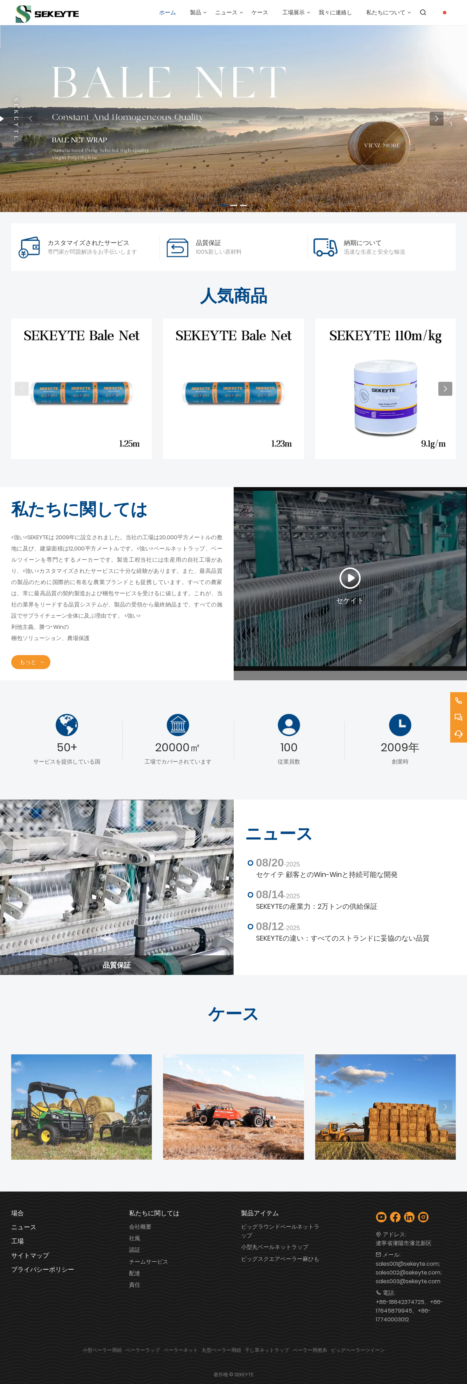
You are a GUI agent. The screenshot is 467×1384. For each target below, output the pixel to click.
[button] (223, 205)
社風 (134, 1238)
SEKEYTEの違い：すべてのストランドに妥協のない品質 (343, 938)
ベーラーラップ (143, 1350)
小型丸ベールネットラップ (274, 1247)
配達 (134, 1273)
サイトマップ (30, 1255)
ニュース (23, 1227)
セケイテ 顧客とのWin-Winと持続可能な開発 (327, 874)
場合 (17, 1213)
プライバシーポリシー (42, 1269)
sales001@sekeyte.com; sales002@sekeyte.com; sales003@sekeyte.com (409, 1272)
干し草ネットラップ (267, 1350)
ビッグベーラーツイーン (358, 1350)
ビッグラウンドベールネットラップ (280, 1231)
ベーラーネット (181, 1350)
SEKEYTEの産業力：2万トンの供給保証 (316, 906)
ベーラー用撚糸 (310, 1350)
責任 (134, 1285)
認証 (134, 1250)
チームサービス (148, 1262)
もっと (28, 662)
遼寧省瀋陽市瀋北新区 (404, 1243)
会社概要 (140, 1227)
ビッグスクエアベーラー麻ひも (280, 1259)
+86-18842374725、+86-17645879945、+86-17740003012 (409, 1310)
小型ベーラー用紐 (102, 1350)
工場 (17, 1241)
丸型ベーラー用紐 (221, 1350)
